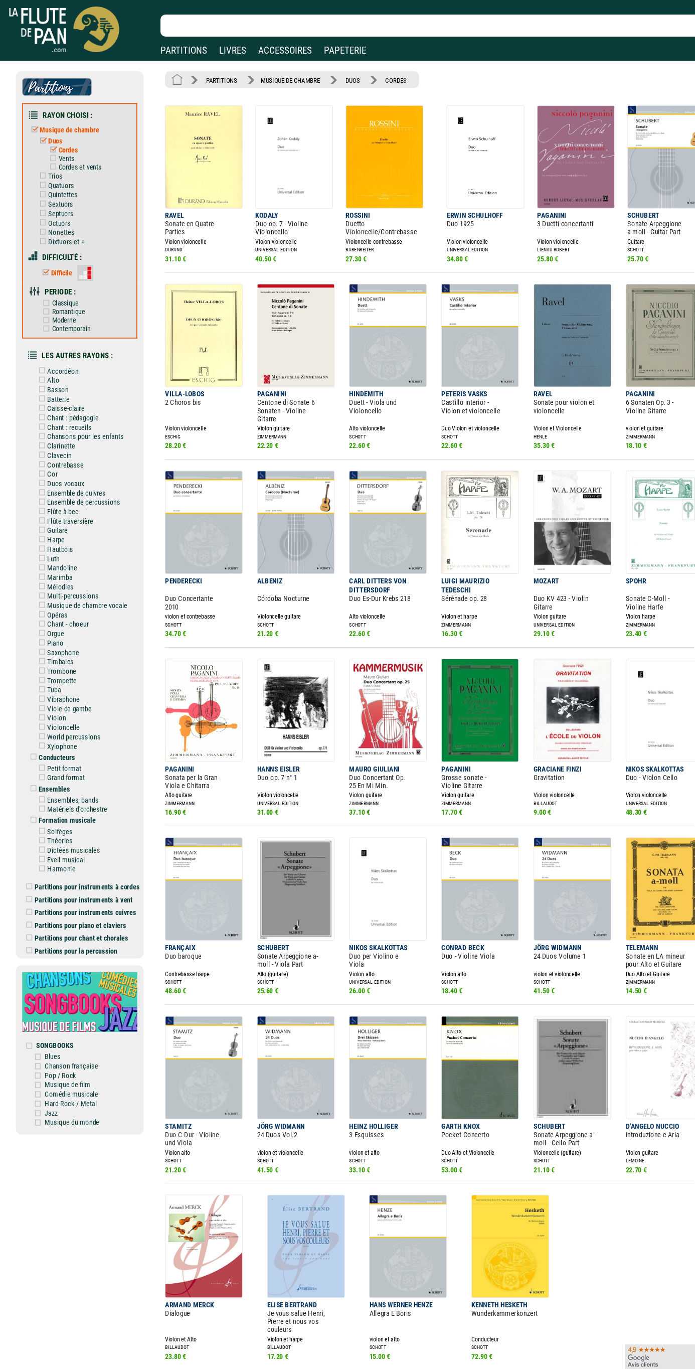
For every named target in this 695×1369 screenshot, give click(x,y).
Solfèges (59, 804)
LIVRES (232, 50)
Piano (54, 623)
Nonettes (60, 226)
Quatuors (59, 181)
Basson (57, 378)
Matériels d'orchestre (75, 783)
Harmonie (60, 840)
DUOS (347, 79)
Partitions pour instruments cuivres (85, 882)
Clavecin (58, 441)
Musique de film (72, 1048)
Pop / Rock (65, 1039)
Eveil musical (65, 831)
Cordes (66, 147)
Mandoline (61, 550)
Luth (53, 541)
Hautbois (59, 532)
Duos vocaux (64, 469)
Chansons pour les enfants (83, 423)
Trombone (61, 650)
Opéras (56, 595)
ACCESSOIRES (285, 50)
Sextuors (59, 199)
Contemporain (69, 319)
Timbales (59, 641)
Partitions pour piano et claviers (80, 894)
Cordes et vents (78, 164)
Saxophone (62, 632)
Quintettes (61, 190)
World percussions (72, 713)
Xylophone (61, 722)
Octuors (58, 217)
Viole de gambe (68, 686)
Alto (52, 369)
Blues (57, 1021)
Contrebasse (64, 450)
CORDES (389, 79)
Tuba (53, 668)
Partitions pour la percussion (76, 920)
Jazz (56, 1076)
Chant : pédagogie (71, 405)
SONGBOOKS (59, 1011)
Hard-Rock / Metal (75, 1066)
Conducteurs (55, 732)
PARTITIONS (183, 50)
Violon (56, 695)
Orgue (55, 614)
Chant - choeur (66, 604)
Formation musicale (65, 794)
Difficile (60, 265)
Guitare (56, 514)
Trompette (61, 659)
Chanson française (75, 1030)
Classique (64, 294)
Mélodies (59, 568)
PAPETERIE (345, 50)
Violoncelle (62, 704)
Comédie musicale (75, 1057)
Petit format (63, 743)
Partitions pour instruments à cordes (86, 858)
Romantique (67, 302)
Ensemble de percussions (82, 487)
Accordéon (62, 360)
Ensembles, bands (71, 774)
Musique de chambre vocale (85, 586)
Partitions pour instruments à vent (83, 870)
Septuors (59, 208)
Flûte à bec (62, 496)
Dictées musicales (72, 822)
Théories (59, 813)
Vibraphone (62, 677)
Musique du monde (76, 1085)
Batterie (57, 387)
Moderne (62, 311)
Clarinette (60, 432)
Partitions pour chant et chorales (81, 907)
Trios (54, 172)
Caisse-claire (64, 396)
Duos (54, 138)
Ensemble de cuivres (75, 478)
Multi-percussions (71, 577)
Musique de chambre (68, 127)
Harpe (55, 523)
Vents (64, 155)
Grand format (65, 752)
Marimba (59, 559)
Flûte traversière (69, 505)
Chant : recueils (68, 414)
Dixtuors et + (64, 235)
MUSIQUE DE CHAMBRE (286, 79)
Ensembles (53, 763)
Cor (51, 459)
